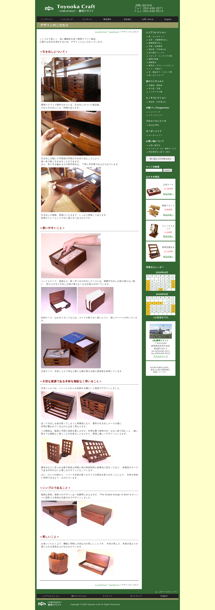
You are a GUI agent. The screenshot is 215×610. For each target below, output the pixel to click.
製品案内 (107, 19)
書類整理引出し (155, 43)
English (168, 19)
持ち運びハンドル (156, 53)
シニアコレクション (156, 32)
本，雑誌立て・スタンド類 (160, 72)
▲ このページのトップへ (166, 592)
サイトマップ (136, 596)
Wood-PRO (154, 125)
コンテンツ (114, 32)
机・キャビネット (156, 37)
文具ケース (168, 184)
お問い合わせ (148, 19)
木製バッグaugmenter (157, 108)
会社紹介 (128, 19)
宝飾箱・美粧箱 (155, 85)
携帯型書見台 (168, 247)
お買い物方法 (154, 145)
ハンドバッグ (154, 112)
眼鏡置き (152, 62)
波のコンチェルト (155, 81)
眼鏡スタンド (168, 205)
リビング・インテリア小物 (160, 56)
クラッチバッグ (155, 115)
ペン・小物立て (155, 69)
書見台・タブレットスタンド (161, 65)
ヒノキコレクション (156, 98)
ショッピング (67, 19)
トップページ (101, 32)
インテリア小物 (155, 92)
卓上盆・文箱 (154, 88)
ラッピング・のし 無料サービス (162, 149)
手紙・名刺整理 (155, 46)
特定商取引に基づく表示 (159, 152)
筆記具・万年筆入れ (157, 49)
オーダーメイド (155, 135)
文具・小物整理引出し (158, 40)
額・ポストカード (156, 75)
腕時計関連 (153, 59)
